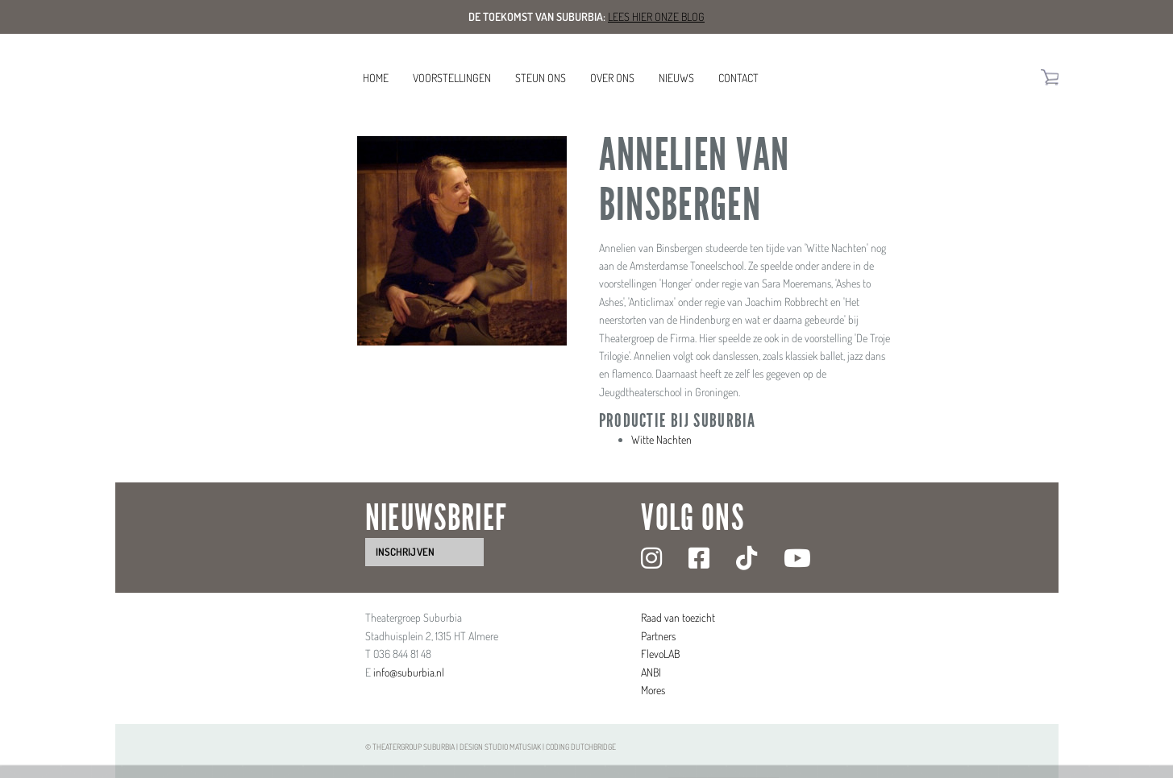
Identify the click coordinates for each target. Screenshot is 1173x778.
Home (376, 78)
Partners (658, 636)
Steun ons (540, 78)
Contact (738, 78)
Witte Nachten (661, 439)
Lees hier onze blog (656, 16)
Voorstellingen (452, 78)
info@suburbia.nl (408, 672)
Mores (653, 690)
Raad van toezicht (678, 617)
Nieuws (676, 78)
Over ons (612, 78)
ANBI (651, 672)
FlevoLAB (660, 653)
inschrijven (405, 551)
